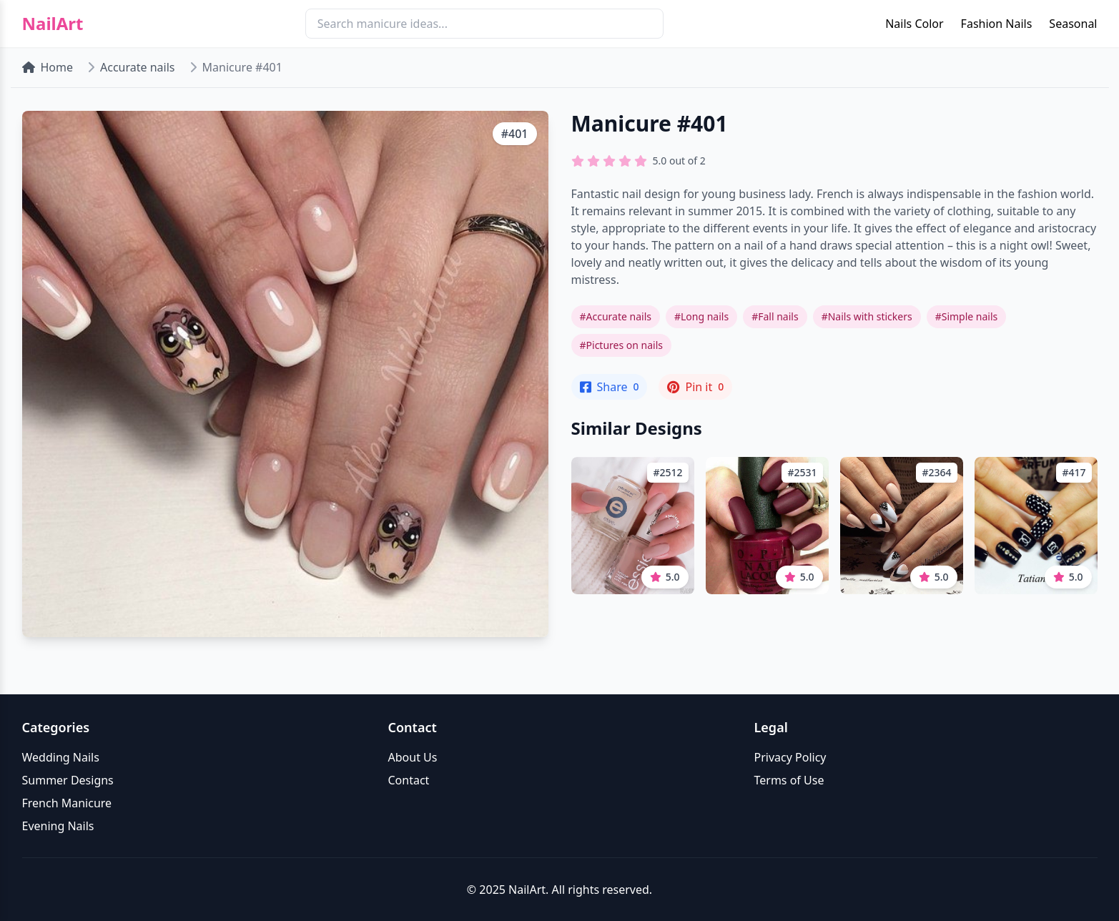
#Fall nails (774, 316)
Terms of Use (789, 780)
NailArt (53, 23)
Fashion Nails (996, 23)
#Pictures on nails (622, 345)
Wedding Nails (60, 757)
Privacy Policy (790, 757)
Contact (409, 780)
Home (48, 67)
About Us (413, 757)
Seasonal (1073, 23)
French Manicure (67, 803)
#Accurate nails (615, 316)
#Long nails (701, 316)
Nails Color (914, 23)
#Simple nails (966, 316)
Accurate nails (137, 67)
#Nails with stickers (867, 316)
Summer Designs (68, 780)
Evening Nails (58, 826)
